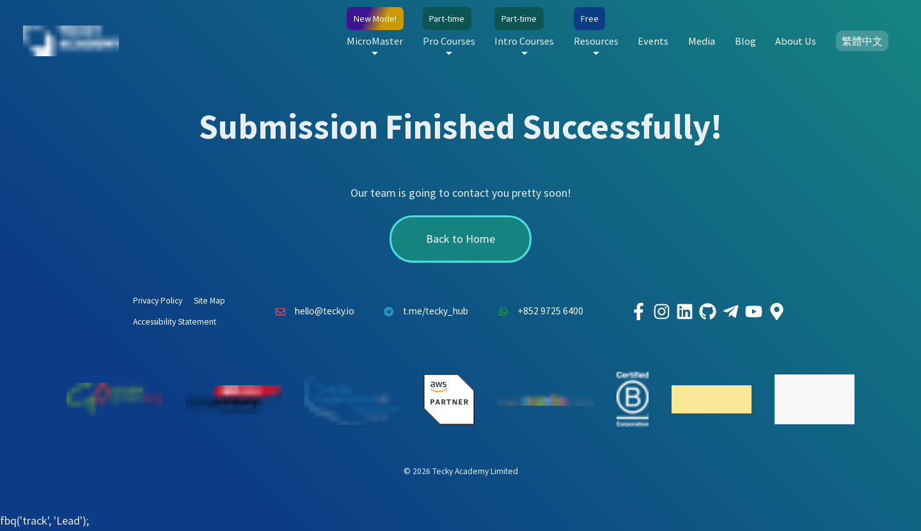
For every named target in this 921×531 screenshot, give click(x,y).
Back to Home (460, 238)
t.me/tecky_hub (423, 311)
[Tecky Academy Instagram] (661, 311)
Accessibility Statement (174, 321)
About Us (795, 41)
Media (701, 41)
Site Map (209, 300)
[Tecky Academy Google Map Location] (776, 311)
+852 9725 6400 (537, 311)
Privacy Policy (157, 300)
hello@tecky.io (311, 311)
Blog (745, 41)
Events (653, 41)
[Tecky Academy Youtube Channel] (753, 311)
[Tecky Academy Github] (707, 311)
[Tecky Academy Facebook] (638, 311)
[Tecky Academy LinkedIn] (684, 311)
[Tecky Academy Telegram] (730, 311)
